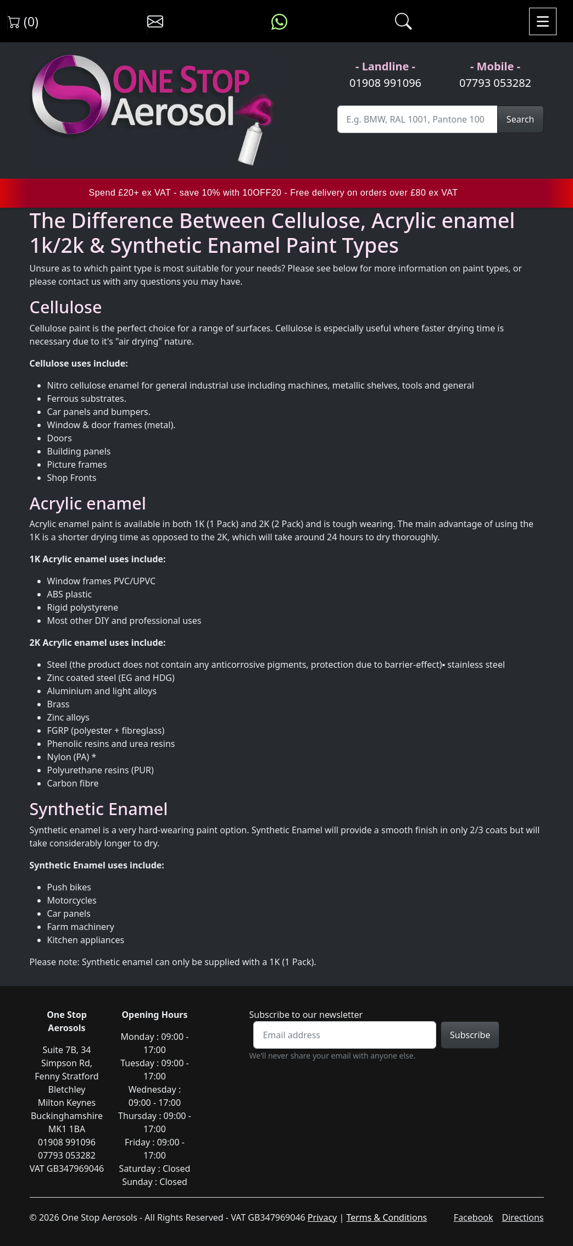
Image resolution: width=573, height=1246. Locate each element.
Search (521, 119)
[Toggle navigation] (543, 21)
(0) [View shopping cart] (23, 21)
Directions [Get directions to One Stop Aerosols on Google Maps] (523, 1217)
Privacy (322, 1217)
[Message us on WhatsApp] (279, 21)
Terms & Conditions (386, 1217)
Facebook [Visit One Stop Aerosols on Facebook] (473, 1217)
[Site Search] (417, 119)
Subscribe (470, 1035)
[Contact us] (155, 21)
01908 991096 (385, 82)
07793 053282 (495, 82)
